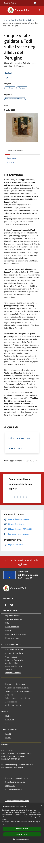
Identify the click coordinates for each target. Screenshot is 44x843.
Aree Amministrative (13, 619)
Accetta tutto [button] (22, 829)
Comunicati (9, 719)
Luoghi (8, 734)
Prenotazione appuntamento (16, 778)
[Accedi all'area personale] (35, 3)
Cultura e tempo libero (14, 653)
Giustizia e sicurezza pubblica (17, 687)
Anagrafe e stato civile (14, 649)
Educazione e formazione (15, 684)
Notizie (22, 20)
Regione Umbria (10, 2)
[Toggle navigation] (4, 10)
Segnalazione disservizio (15, 781)
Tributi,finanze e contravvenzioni (18, 691)
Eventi (8, 737)
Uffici (7, 623)
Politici (8, 630)
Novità (13, 20)
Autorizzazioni (11, 701)
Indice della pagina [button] (15, 150)
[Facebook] (5, 604)
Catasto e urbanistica (13, 666)
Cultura (31, 20)
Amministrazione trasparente (17, 800)
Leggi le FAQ (10, 785)
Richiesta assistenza (13, 789)
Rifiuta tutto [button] (22, 834)
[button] (22, 839)
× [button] (41, 805)
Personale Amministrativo (15, 634)
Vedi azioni (10, 78)
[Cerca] (39, 10)
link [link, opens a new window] (9, 824)
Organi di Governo (12, 615)
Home (5, 20)
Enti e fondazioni (12, 626)
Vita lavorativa (11, 656)
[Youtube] (11, 604)
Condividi (10, 73)
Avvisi (7, 723)
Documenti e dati (12, 638)
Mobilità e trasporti (13, 672)
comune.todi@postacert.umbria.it (19, 764)
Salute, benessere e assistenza (17, 698)
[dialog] (22, 823)
